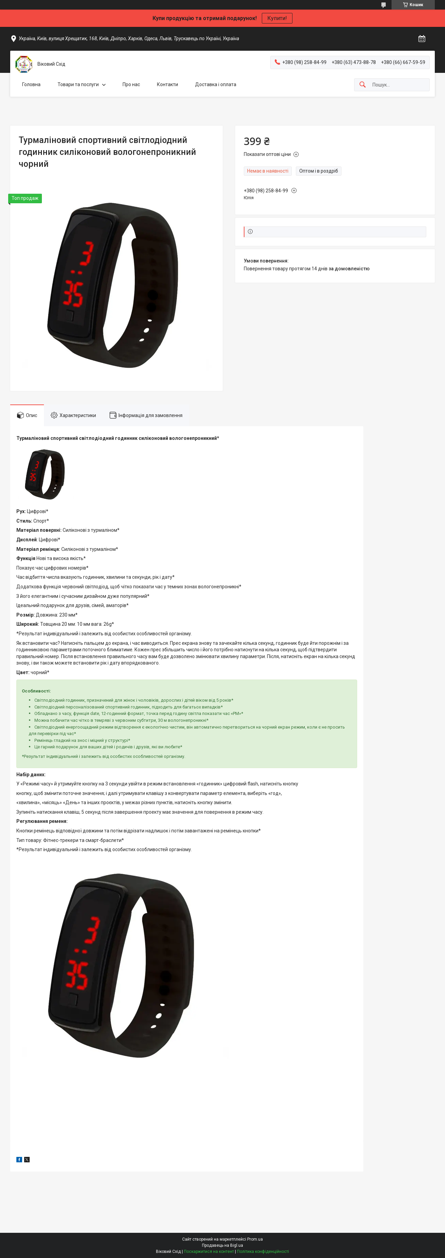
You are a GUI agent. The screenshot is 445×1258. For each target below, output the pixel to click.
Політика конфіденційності (263, 1251)
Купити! (277, 18)
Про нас (131, 84)
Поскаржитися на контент (209, 1251)
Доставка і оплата (215, 84)
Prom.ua (255, 1239)
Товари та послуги (78, 84)
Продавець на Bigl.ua (222, 1245)
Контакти (167, 84)
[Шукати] (362, 85)
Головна (31, 84)
